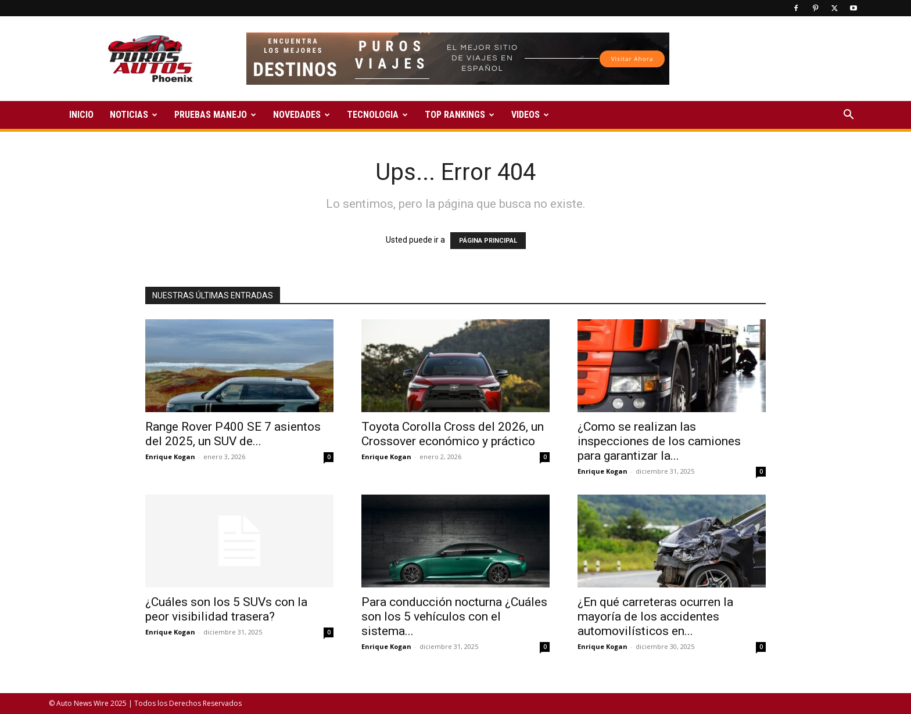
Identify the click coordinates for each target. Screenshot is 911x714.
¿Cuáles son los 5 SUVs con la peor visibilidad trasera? (226, 609)
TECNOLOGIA (377, 114)
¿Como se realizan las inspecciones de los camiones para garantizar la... (659, 441)
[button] (848, 115)
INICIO (81, 114)
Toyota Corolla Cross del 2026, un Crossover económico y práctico (452, 434)
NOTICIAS (133, 114)
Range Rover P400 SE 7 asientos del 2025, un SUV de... (233, 434)
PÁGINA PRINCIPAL (488, 240)
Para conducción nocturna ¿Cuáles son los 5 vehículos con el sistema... (454, 616)
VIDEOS (530, 114)
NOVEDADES (301, 114)
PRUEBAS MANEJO (215, 114)
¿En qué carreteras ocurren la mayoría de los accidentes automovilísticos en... (655, 616)
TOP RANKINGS (459, 114)
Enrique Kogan (170, 456)
